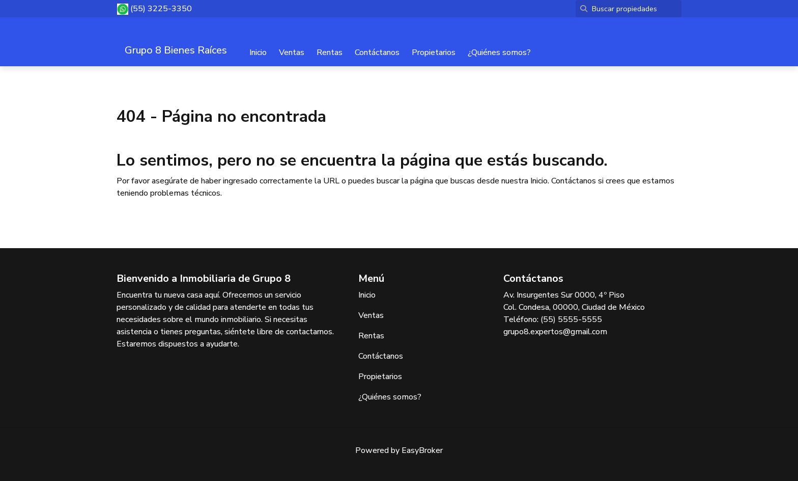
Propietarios (433, 52)
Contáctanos (377, 52)
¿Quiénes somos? (499, 52)
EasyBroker (422, 450)
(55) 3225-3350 (161, 8)
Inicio (258, 52)
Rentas (330, 52)
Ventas (291, 52)
